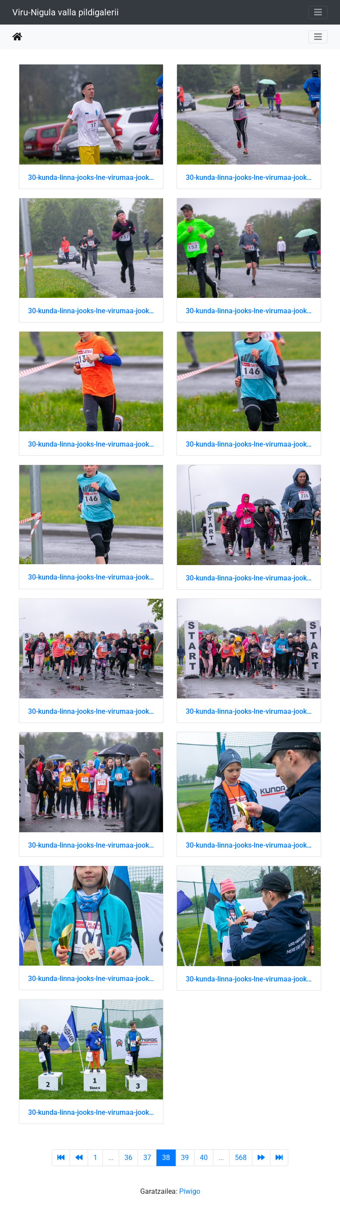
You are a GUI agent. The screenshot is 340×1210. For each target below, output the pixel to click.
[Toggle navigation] (318, 12)
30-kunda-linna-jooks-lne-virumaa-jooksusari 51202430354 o (91, 1112)
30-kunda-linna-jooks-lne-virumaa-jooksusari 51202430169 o (249, 711)
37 (147, 1157)
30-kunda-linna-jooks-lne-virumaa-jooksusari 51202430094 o (91, 577)
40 (204, 1157)
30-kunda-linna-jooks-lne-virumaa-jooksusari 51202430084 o (249, 444)
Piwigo (189, 1191)
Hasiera (17, 36)
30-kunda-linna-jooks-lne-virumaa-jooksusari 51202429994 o (249, 177)
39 (185, 1157)
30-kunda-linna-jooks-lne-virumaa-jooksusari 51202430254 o (249, 845)
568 (241, 1157)
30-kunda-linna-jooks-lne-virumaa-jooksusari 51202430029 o (249, 311)
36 (128, 1157)
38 (166, 1157)
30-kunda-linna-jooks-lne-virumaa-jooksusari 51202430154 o (91, 711)
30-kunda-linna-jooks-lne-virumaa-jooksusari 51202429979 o (91, 177)
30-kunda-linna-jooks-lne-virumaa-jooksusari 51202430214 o (91, 845)
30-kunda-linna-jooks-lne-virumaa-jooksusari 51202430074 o (91, 444)
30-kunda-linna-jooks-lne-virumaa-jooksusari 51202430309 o (91, 978)
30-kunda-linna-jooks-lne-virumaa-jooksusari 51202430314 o (249, 979)
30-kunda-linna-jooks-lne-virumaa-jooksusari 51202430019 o (91, 311)
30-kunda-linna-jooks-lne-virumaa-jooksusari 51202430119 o (249, 578)
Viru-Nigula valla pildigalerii (65, 12)
